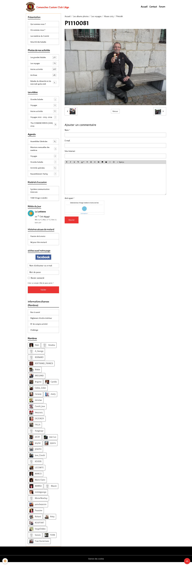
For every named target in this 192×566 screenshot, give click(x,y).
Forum (162, 6)
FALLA (34, 429)
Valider (43, 293)
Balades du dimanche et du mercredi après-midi (43, 83)
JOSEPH (35, 453)
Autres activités (43, 70)
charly (50, 398)
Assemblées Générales (43, 143)
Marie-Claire (37, 484)
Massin (51, 490)
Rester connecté (37, 281)
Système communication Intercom (40, 193)
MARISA (35, 490)
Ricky (49, 520)
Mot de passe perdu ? (47, 286)
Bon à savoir (35, 315)
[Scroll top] (187, 561)
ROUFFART (36, 527)
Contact (153, 6)
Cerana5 (35, 398)
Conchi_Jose (37, 410)
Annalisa (49, 349)
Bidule (34, 373)
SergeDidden (37, 533)
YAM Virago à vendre (39, 200)
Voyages (43, 106)
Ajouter (71, 220)
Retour (115, 111)
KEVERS (35, 465)
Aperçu (120, 162)
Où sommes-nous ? (38, 30)
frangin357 (36, 435)
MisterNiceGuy (38, 502)
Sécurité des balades (38, 42)
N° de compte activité (39, 327)
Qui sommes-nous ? (38, 24)
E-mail (67, 141)
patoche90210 (37, 508)
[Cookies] (5, 561)
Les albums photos (81, 16)
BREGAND (36, 380)
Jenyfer (35, 447)
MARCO (35, 478)
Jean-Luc (50, 441)
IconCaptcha (84, 213)
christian (35, 404)
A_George (36, 355)
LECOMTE (36, 471)
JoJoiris (50, 447)
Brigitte (35, 386)
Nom (67, 130)
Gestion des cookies (96, 562)
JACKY (34, 441)
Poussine (35, 514)
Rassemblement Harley (43, 176)
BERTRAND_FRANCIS (41, 367)
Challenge (34, 333)
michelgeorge (37, 496)
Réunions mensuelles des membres (43, 150)
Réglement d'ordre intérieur (41, 321)
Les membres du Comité (40, 36)
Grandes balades (43, 100)
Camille (51, 386)
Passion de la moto (38, 239)
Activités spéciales (43, 170)
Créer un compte (33, 286)
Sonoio (35, 539)
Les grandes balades (43, 58)
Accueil (144, 6)
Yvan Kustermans (39, 545)
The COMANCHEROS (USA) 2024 (43, 126)
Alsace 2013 (109, 16)
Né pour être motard (39, 245)
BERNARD (36, 361)
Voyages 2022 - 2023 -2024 (43, 118)
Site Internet (70, 151)
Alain (34, 349)
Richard (35, 520)
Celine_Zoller (37, 392)
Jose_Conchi (37, 459)
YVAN (49, 539)
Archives (43, 76)
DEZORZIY (36, 422)
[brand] (47, 7)
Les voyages (96, 16)
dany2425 (36, 416)
